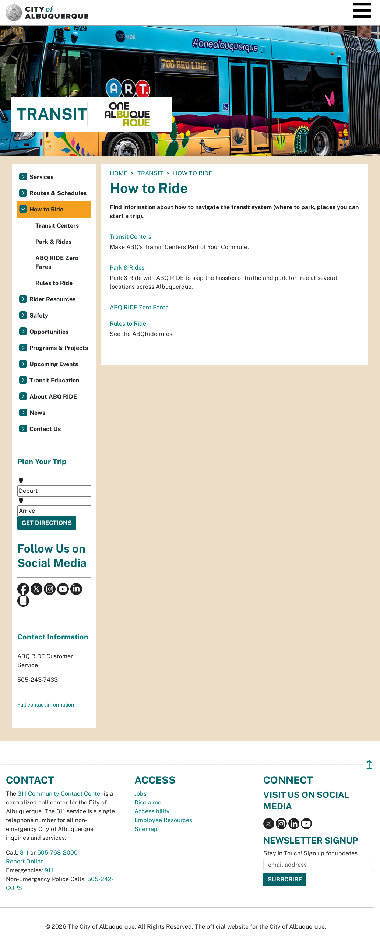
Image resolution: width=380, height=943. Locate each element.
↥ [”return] (369, 764)
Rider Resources (52, 299)
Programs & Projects (58, 347)
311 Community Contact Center (60, 793)
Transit (150, 173)
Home (118, 173)
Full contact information (45, 705)
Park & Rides (127, 267)
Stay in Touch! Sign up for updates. (311, 853)
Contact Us (45, 428)
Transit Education (54, 380)
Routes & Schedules (58, 193)
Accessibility (152, 811)
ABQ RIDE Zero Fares (139, 307)
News (37, 412)
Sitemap (146, 828)
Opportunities (48, 331)
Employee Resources (163, 820)
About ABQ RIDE (53, 396)
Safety (38, 315)
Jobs (140, 793)
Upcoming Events (53, 364)
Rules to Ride (128, 323)
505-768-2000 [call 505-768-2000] (57, 852)
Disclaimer (148, 802)
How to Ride (46, 209)
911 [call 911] (49, 870)
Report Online (25, 861)
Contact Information (52, 636)
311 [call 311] (24, 852)
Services (41, 176)
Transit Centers (130, 236)
